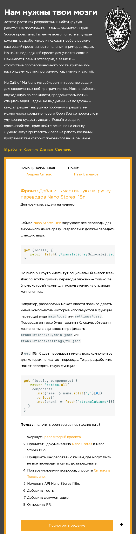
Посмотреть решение (67, 525)
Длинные (46, 149)
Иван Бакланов (83, 174)
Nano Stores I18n (47, 223)
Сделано (63, 150)
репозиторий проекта (63, 437)
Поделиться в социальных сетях (121, 525)
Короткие (31, 149)
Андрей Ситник (36, 174)
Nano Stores (82, 444)
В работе (13, 150)
